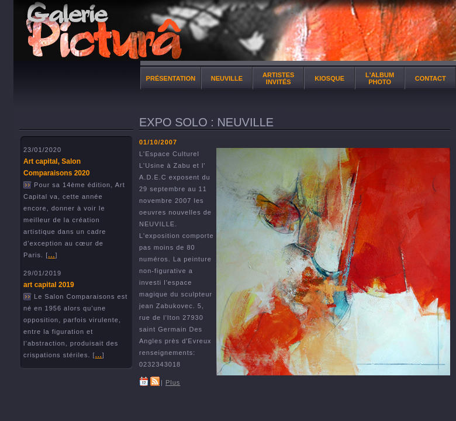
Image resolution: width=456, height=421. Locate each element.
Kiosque (329, 78)
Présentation (171, 78)
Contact (430, 78)
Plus (172, 382)
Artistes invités (278, 78)
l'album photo (379, 78)
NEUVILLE (227, 78)
